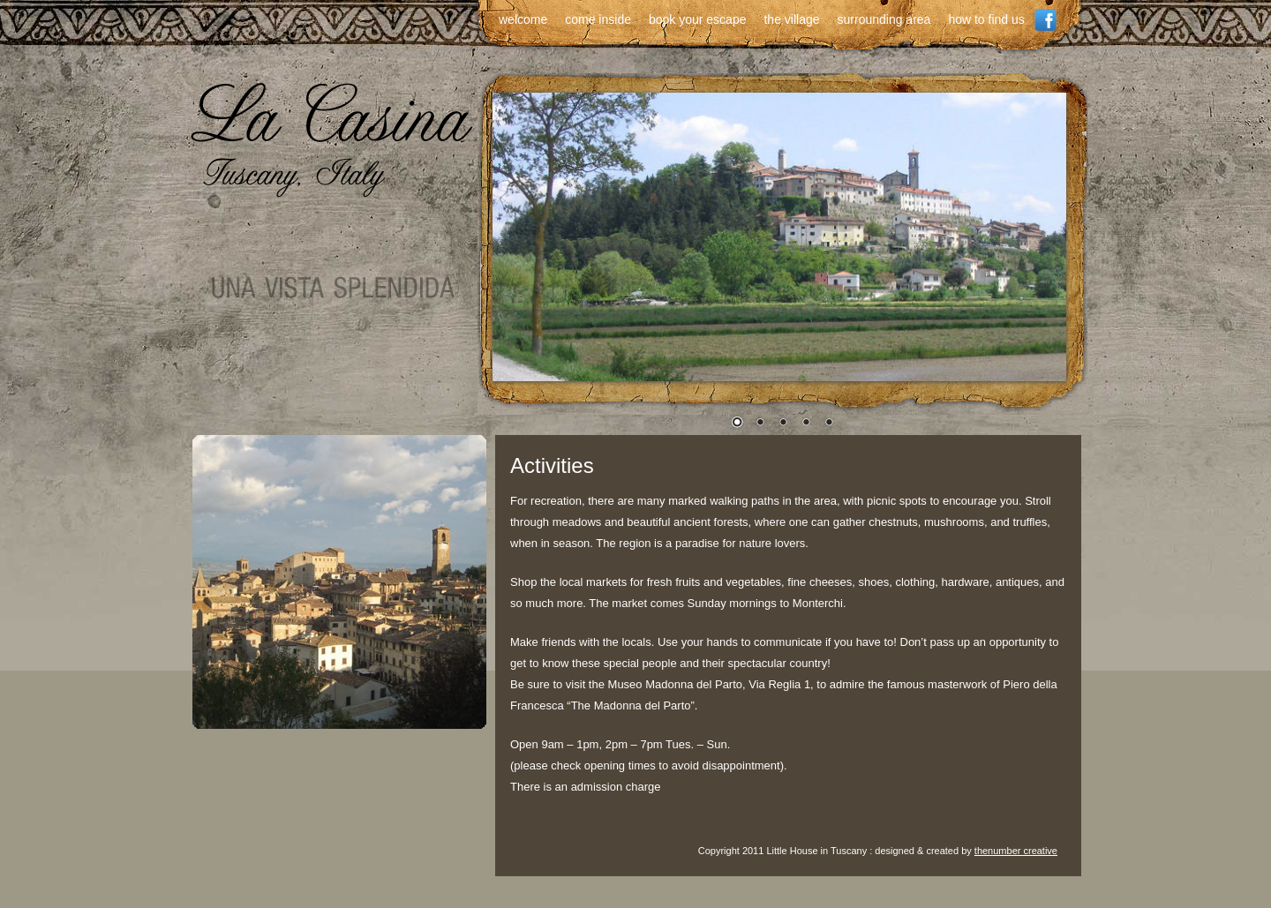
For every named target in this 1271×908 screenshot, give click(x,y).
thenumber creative (1015, 850)
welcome (523, 19)
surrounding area (884, 19)
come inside (598, 19)
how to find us (986, 19)
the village (791, 19)
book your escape (698, 19)
